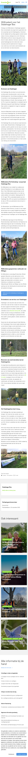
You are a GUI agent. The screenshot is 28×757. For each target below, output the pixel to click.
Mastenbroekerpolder (15, 310)
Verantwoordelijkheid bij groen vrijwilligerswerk (11, 695)
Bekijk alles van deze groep (8, 490)
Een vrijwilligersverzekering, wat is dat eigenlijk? (11, 698)
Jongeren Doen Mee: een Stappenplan (10, 683)
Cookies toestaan (21, 754)
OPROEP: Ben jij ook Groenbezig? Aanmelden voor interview (12, 716)
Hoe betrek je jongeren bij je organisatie (10, 686)
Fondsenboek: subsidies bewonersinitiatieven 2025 (12, 707)
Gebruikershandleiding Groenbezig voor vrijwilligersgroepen (10, 721)
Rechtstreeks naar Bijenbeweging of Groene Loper (12, 724)
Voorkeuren (11, 754)
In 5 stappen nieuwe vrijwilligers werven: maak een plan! (12, 677)
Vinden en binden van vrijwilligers (8, 681)
